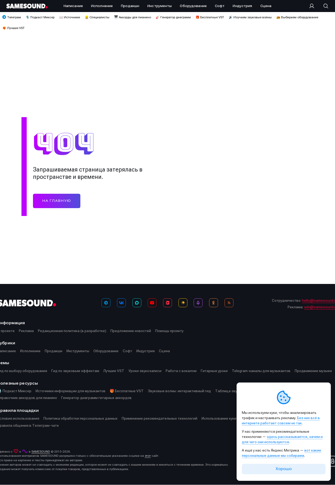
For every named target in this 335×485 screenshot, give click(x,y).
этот (148, 456)
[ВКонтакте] (121, 302)
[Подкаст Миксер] (198, 302)
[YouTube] (152, 302)
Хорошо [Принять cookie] (284, 469)
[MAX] (136, 302)
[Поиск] (323, 6)
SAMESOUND (40, 452)
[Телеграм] (106, 302)
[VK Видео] (167, 302)
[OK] (213, 302)
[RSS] (229, 302)
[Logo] (27, 6)
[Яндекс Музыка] (182, 302)
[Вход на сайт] (313, 6)
